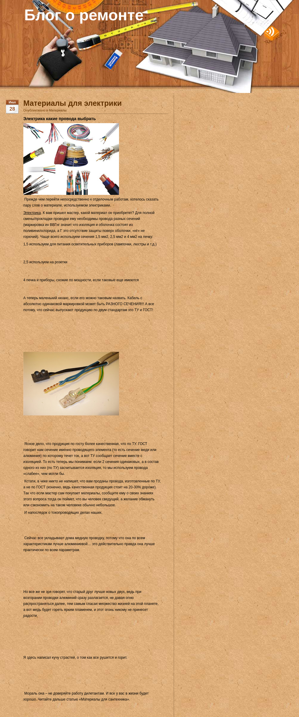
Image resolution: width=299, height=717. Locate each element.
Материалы (58, 110)
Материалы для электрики (72, 103)
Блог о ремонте (84, 15)
